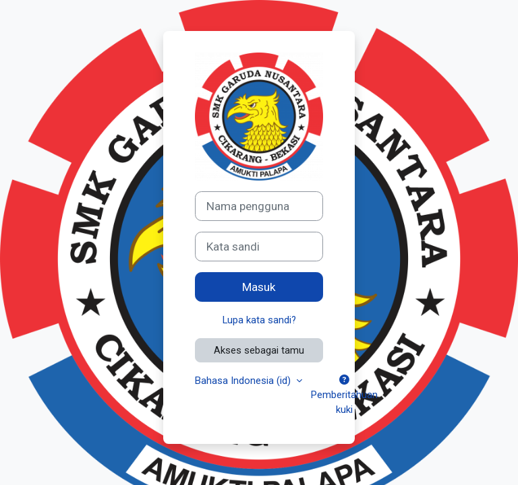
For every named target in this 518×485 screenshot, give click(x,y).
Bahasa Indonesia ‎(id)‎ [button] (244, 381)
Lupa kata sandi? (259, 320)
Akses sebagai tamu (259, 350)
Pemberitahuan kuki (344, 395)
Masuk (259, 287)
